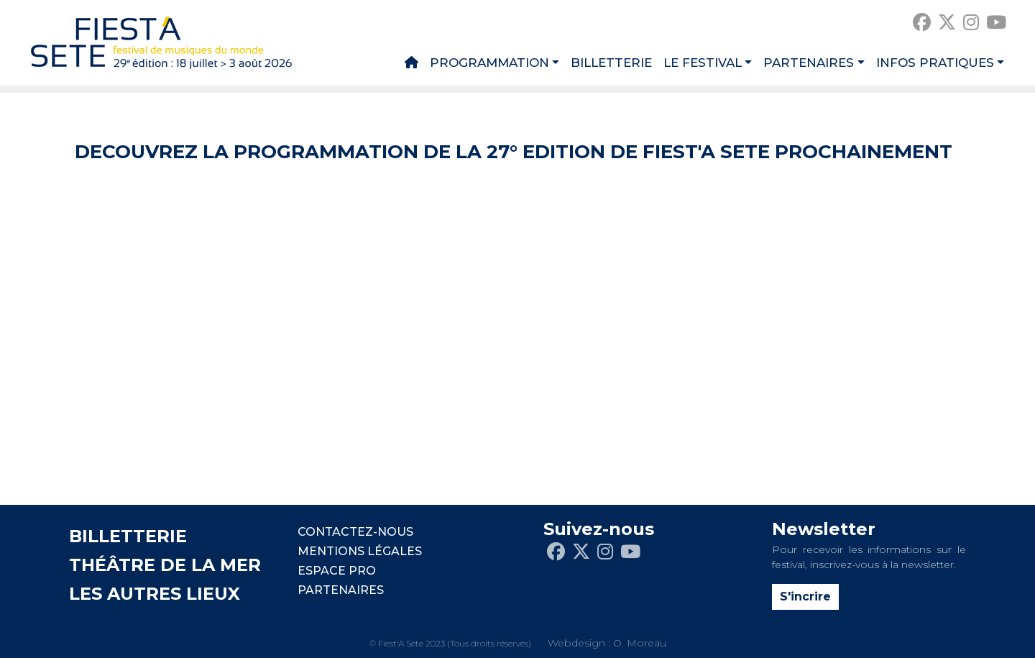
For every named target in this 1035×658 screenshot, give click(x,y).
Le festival (702, 62)
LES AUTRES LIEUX (154, 593)
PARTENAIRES (341, 590)
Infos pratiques (935, 62)
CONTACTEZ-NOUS (355, 532)
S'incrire (805, 596)
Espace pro (337, 570)
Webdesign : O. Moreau (607, 642)
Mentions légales (360, 551)
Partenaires (808, 62)
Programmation (489, 62)
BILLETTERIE (128, 536)
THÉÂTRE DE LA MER (165, 564)
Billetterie (611, 62)
